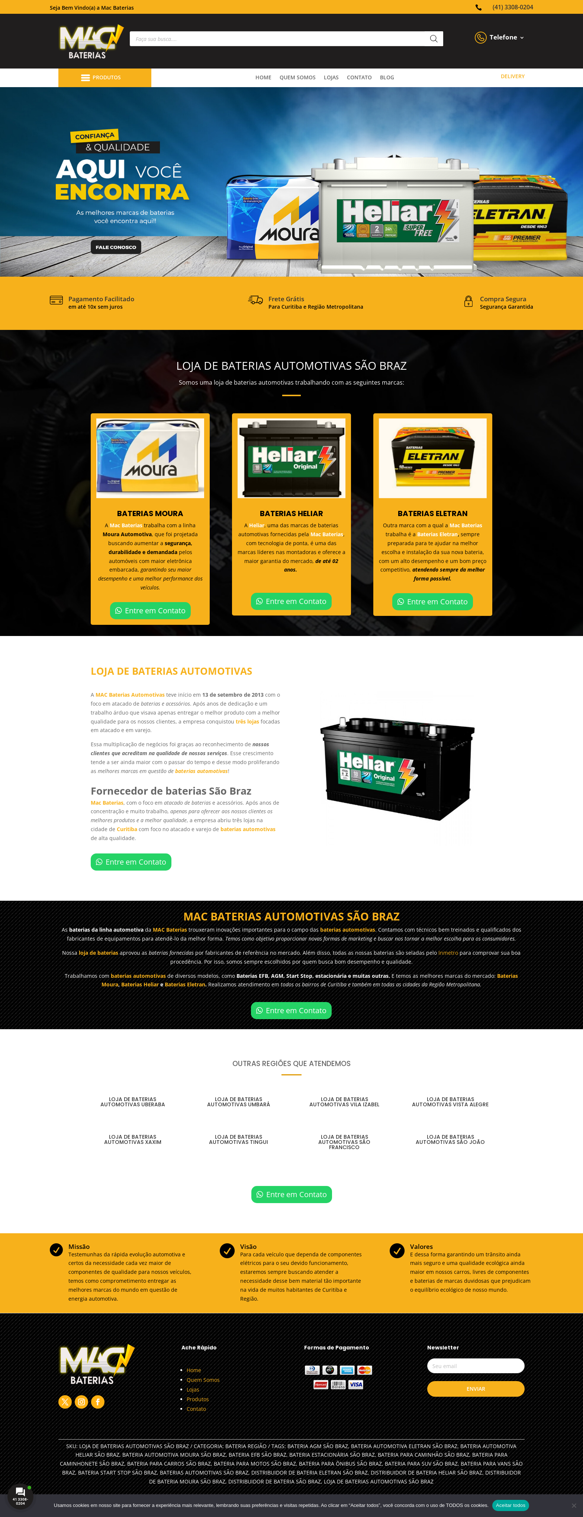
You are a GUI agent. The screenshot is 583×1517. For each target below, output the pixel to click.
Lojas (193, 1389)
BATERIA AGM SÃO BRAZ (317, 1446)
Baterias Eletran (437, 534)
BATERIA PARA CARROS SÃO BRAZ (169, 1463)
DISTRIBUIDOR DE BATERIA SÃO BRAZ (274, 1481)
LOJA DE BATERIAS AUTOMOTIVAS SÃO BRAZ (379, 1481)
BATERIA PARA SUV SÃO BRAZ (421, 1463)
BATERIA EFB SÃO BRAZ (257, 1454)
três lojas (247, 721)
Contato (196, 1408)
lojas (331, 78)
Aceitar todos (510, 1505)
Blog (387, 78)
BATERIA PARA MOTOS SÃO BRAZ (255, 1463)
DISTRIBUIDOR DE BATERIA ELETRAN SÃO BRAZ (309, 1472)
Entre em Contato (155, 610)
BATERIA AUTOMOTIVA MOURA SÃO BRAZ (174, 1454)
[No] (573, 1505)
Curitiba (127, 829)
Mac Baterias (127, 525)
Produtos (198, 1399)
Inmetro (448, 952)
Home (263, 78)
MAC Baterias (170, 929)
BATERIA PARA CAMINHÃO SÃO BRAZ (423, 1454)
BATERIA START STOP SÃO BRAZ (117, 1472)
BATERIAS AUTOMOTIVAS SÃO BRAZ (204, 1472)
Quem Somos (203, 1379)
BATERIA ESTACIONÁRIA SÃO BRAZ (332, 1454)
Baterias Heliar (140, 984)
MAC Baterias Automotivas (130, 694)
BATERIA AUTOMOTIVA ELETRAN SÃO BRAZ (404, 1446)
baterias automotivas (201, 771)
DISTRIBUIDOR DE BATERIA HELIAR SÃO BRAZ (426, 1472)
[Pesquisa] (434, 38)
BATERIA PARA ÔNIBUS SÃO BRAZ (340, 1463)
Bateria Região (246, 1446)
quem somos (298, 78)
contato (359, 78)
